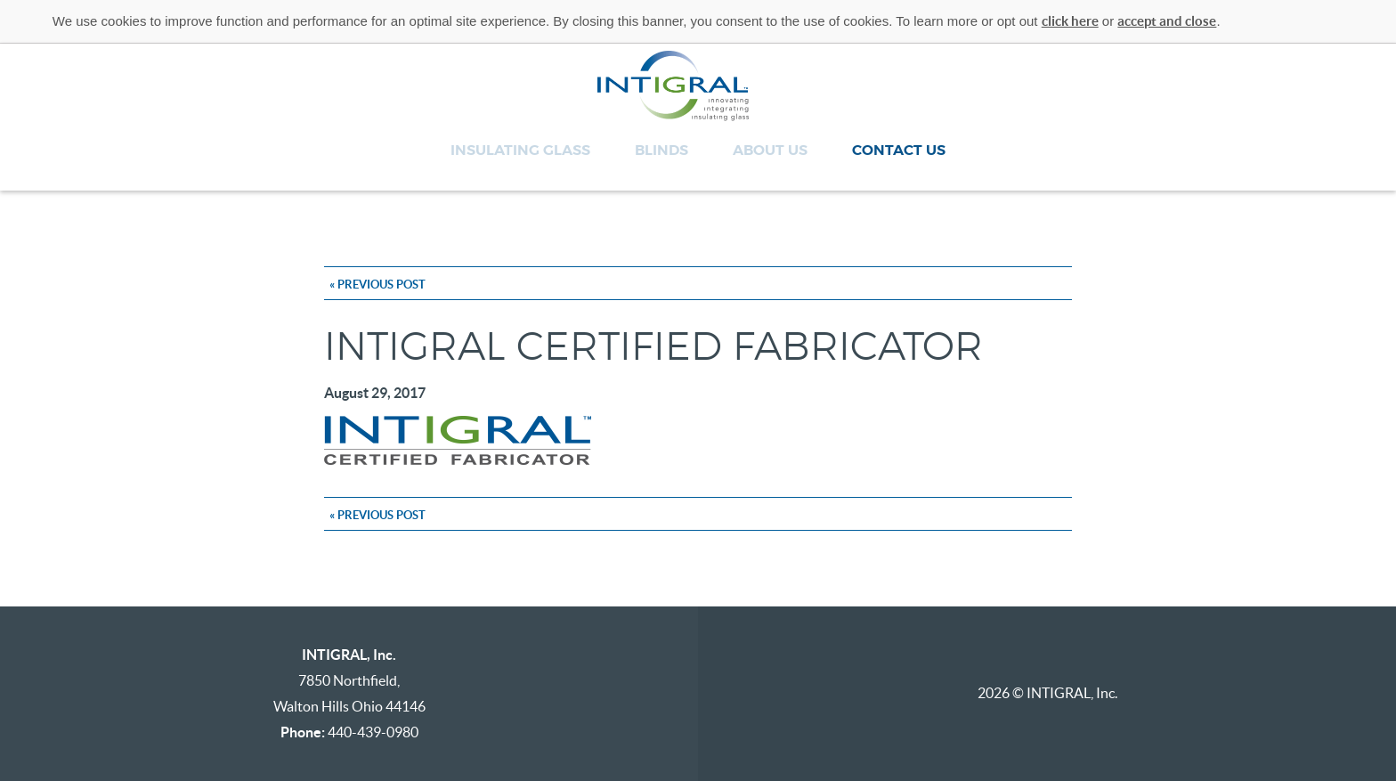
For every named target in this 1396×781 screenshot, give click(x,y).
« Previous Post (377, 284)
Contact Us (899, 150)
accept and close (1166, 20)
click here (1070, 20)
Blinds (661, 150)
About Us (770, 150)
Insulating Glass (520, 150)
